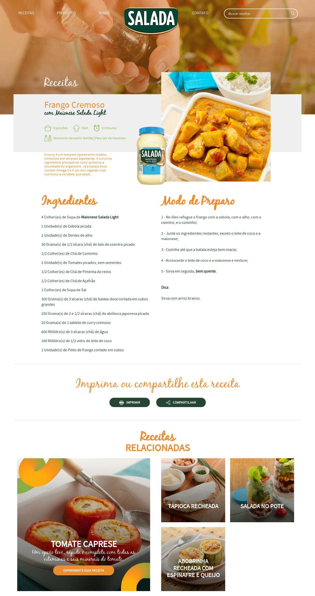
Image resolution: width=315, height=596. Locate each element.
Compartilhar (181, 403)
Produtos (66, 13)
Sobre (104, 13)
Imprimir (129, 403)
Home (151, 21)
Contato (200, 13)
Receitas (26, 13)
